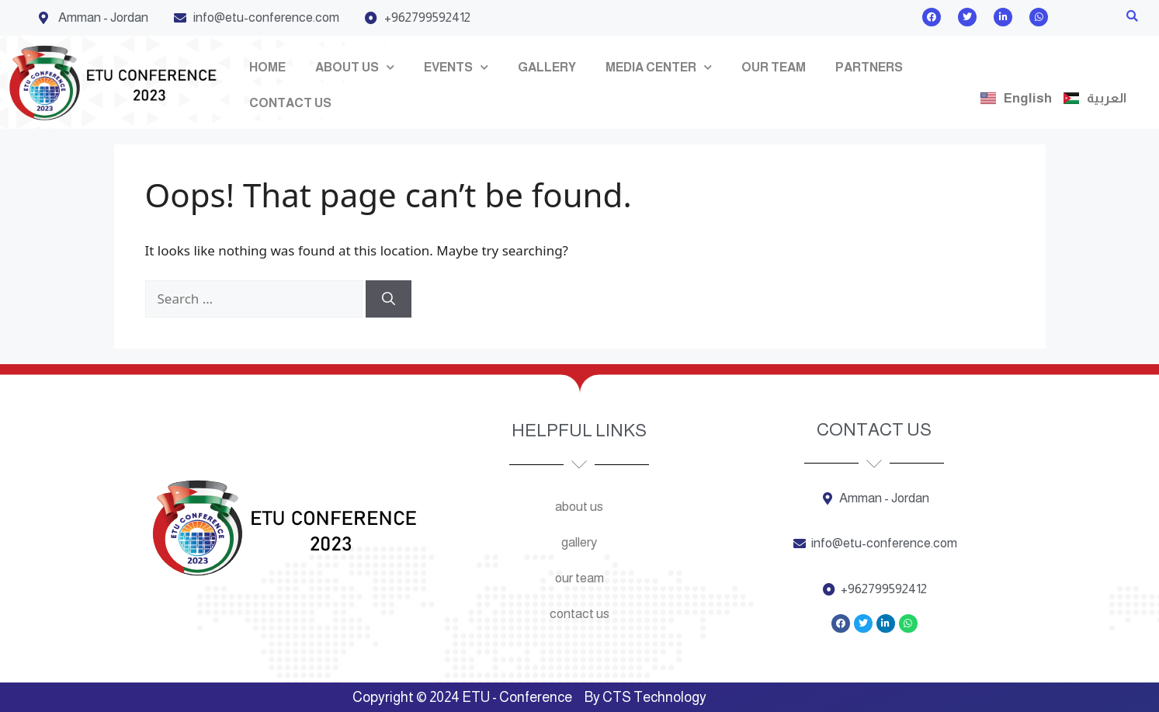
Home (267, 67)
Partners (869, 67)
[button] (1132, 16)
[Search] (388, 299)
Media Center (659, 67)
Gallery (547, 67)
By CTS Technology (645, 697)
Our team (773, 67)
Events (456, 67)
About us (354, 67)
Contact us (290, 102)
